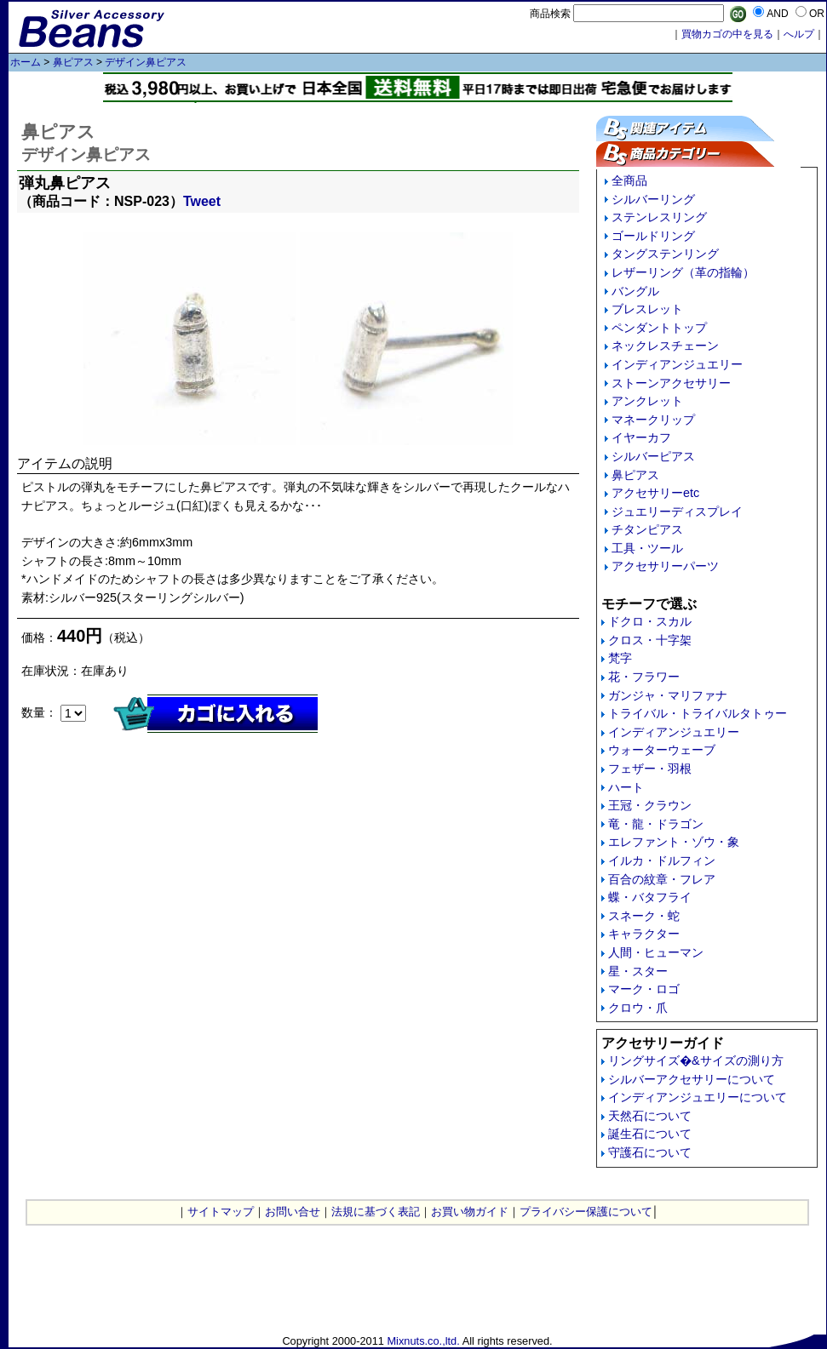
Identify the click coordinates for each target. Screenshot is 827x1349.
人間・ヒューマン (656, 952)
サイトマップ (220, 1211)
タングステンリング (665, 253)
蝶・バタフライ (650, 897)
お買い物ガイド (469, 1211)
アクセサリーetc (655, 493)
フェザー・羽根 (650, 768)
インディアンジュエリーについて (697, 1097)
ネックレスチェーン (665, 345)
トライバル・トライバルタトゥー (697, 713)
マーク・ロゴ (644, 989)
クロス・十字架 (650, 640)
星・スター (638, 971)
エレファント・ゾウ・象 (673, 842)
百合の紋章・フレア (661, 879)
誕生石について (650, 1133)
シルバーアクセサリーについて (691, 1079)
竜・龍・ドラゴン (656, 824)
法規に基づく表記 (375, 1211)
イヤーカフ (641, 437)
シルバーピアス (653, 456)
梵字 (620, 658)
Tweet (202, 201)
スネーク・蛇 (644, 916)
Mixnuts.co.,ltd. (423, 1341)
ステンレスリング (659, 217)
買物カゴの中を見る (727, 34)
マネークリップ (653, 419)
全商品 (629, 180)
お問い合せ (292, 1211)
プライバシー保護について (586, 1211)
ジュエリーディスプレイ (677, 511)
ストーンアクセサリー (671, 383)
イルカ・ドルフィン (661, 860)
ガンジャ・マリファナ (667, 695)
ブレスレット (647, 309)
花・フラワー (644, 676)
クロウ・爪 (638, 1008)
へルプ (799, 34)
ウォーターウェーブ (661, 750)
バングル (635, 291)
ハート (626, 787)
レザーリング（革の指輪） (683, 272)
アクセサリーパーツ (665, 566)
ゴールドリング (653, 236)
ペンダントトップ (659, 327)
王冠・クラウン (650, 805)
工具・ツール (647, 548)
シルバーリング (653, 199)
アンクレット (647, 401)
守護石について (650, 1152)
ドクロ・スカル (650, 621)
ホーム (25, 62)
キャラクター (644, 933)
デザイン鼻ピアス (146, 62)
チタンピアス (647, 529)
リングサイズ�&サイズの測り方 (696, 1060)
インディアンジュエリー (677, 364)
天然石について (650, 1116)
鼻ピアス (73, 62)
